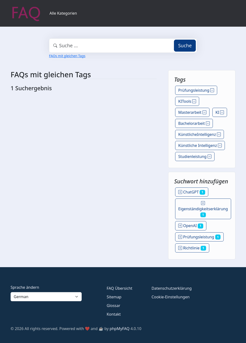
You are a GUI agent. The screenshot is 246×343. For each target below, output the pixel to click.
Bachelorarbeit (194, 123)
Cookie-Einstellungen (171, 297)
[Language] (46, 296)
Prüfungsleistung (196, 90)
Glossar (113, 305)
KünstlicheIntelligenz (199, 134)
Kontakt (114, 314)
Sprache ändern (25, 287)
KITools (187, 101)
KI (219, 112)
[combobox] (123, 45)
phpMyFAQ (119, 328)
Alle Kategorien (63, 13)
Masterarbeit (192, 112)
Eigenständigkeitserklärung (203, 208)
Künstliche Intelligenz (200, 145)
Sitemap (114, 297)
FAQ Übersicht (119, 288)
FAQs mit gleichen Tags (67, 56)
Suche (185, 45)
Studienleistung (194, 156)
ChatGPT (191, 192)
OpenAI (190, 225)
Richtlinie (192, 248)
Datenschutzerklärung (172, 288)
